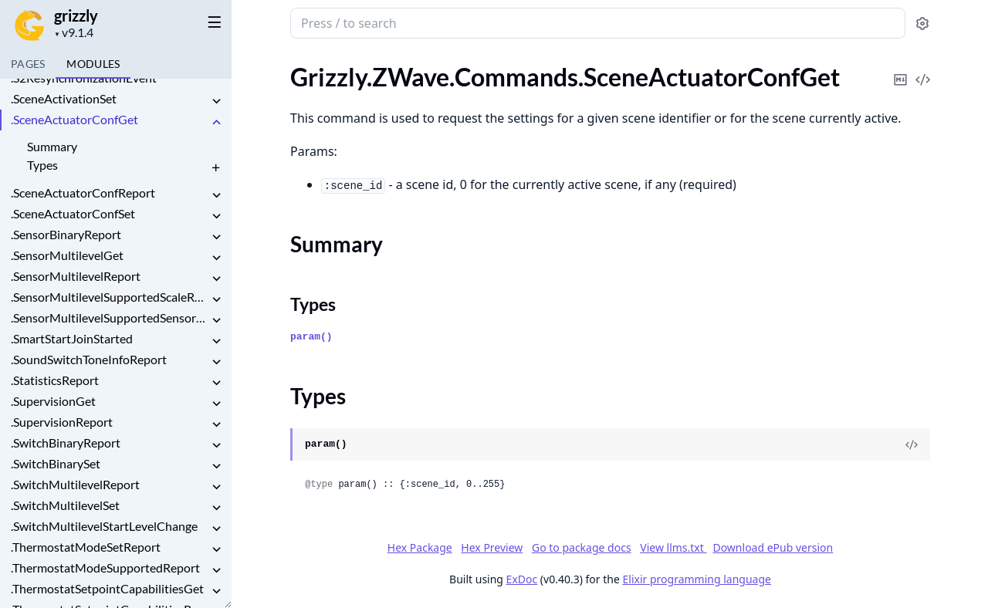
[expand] (216, 101)
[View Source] (911, 444)
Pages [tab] (28, 63)
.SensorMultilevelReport (75, 276)
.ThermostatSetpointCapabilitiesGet (107, 588)
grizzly (76, 15)
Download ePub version (772, 547)
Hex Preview (492, 547)
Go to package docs (581, 548)
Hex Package (419, 547)
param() (311, 337)
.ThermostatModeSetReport (86, 546)
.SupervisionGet (53, 401)
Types (42, 164)
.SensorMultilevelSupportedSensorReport (109, 317)
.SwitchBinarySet (55, 463)
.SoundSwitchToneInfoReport (89, 359)
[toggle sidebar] (211, 21)
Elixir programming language (696, 579)
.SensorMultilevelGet (67, 255)
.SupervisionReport (62, 421)
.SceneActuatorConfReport (83, 192)
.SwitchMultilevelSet (65, 505)
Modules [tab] (93, 63)
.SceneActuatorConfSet (73, 213)
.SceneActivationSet (64, 98)
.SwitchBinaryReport (65, 442)
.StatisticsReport (55, 380)
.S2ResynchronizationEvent (84, 77)
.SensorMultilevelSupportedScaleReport (109, 296)
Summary (52, 146)
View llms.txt (673, 547)
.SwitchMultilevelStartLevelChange (104, 525)
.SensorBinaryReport (66, 234)
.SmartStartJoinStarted (72, 338)
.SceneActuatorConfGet (74, 119)
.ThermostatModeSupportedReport (105, 567)
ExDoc (521, 579)
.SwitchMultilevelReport (75, 484)
